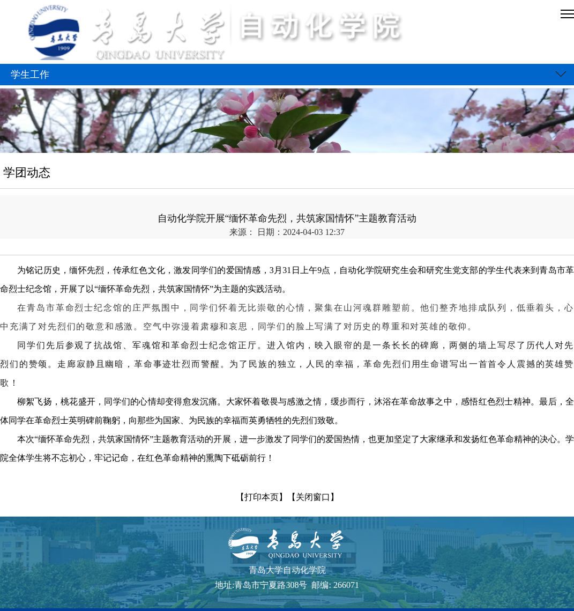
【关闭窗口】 (313, 497)
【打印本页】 (261, 497)
